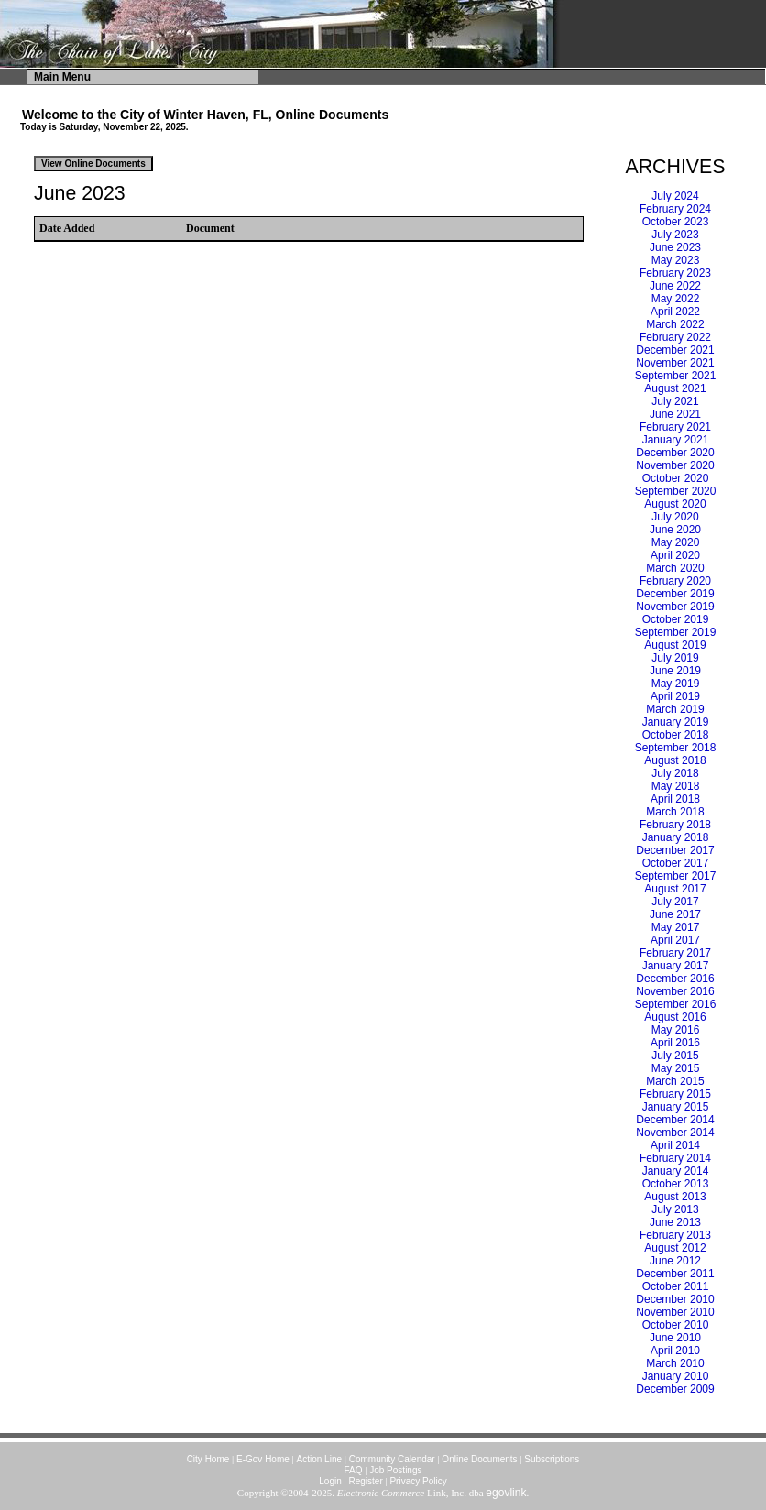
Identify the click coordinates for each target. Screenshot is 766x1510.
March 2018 (675, 811)
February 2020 (675, 580)
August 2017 (675, 888)
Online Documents (479, 1459)
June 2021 (675, 414)
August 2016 (675, 1017)
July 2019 (674, 657)
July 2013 (674, 1209)
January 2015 (675, 1106)
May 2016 (675, 1029)
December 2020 (675, 452)
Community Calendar (392, 1459)
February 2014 (675, 1158)
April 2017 (675, 940)
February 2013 (675, 1235)
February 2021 (675, 427)
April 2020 (675, 555)
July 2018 (674, 773)
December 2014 (675, 1119)
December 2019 (675, 593)
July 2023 (674, 234)
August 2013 (675, 1196)
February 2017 (675, 952)
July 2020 (674, 516)
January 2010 (675, 1376)
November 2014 (675, 1132)
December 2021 (675, 350)
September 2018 (676, 747)
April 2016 (675, 1042)
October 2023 (675, 221)
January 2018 (675, 837)
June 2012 (675, 1260)
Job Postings (395, 1470)
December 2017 (675, 850)
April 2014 (675, 1145)
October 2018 (675, 734)
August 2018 (675, 760)
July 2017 (674, 901)
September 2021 (676, 375)
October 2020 (675, 478)
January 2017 (675, 965)
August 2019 (675, 645)
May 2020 (675, 542)
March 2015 (675, 1081)
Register (365, 1481)
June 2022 (675, 285)
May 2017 (675, 927)
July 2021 (674, 401)
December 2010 (675, 1299)
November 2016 (675, 991)
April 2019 (675, 696)
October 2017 (675, 863)
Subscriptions (551, 1459)
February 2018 (675, 824)
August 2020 (675, 504)
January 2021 (675, 439)
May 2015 (675, 1068)
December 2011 (675, 1273)
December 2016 (675, 978)
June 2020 (675, 529)
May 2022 (675, 298)
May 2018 (675, 786)
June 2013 (675, 1222)
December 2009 (675, 1389)
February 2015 (675, 1094)
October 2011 (675, 1286)
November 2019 (675, 606)
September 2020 (676, 491)
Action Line (319, 1459)
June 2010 (675, 1337)
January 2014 (675, 1171)
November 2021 (675, 362)
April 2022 (675, 311)
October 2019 (675, 619)
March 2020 (675, 568)
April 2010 (675, 1350)
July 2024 (674, 196)
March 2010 (675, 1363)
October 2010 (675, 1325)
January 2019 (675, 722)
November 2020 (675, 465)
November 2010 (675, 1312)
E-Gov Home (263, 1459)
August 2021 (675, 388)
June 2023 (675, 247)
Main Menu (62, 77)
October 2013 (675, 1183)
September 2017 (676, 876)
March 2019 (675, 709)
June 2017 (675, 914)
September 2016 (676, 1004)
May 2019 (675, 683)
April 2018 (675, 799)
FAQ (354, 1470)
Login (330, 1481)
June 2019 (675, 670)
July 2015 (674, 1055)
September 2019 (676, 632)
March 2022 (675, 324)
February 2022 (675, 337)
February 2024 (675, 208)
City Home (208, 1459)
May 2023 (675, 260)
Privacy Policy (417, 1481)
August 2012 (675, 1248)
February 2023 (675, 273)
